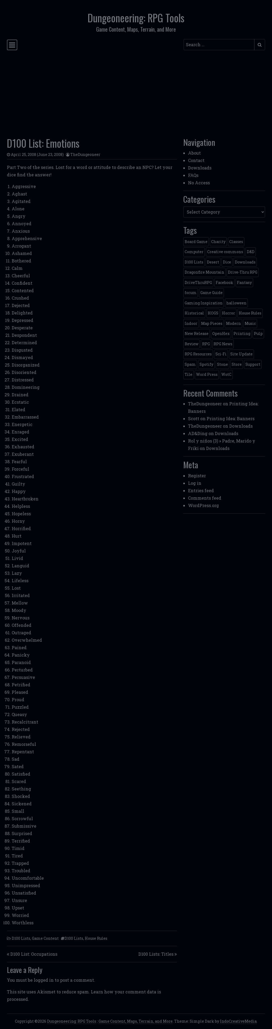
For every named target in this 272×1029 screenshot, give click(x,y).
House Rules (96, 938)
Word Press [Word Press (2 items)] (207, 374)
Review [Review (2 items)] (191, 343)
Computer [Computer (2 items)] (194, 251)
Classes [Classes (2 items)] (236, 241)
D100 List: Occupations (33, 954)
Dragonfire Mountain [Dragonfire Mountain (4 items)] (204, 272)
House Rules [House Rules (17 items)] (250, 313)
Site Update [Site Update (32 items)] (241, 353)
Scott (193, 418)
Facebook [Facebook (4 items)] (224, 282)
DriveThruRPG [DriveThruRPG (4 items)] (198, 282)
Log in (194, 483)
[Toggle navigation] (12, 45)
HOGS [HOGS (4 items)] (213, 313)
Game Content (45, 938)
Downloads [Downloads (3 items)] (245, 262)
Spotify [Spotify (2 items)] (206, 364)
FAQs (193, 175)
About (194, 153)
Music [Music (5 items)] (250, 323)
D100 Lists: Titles (155, 954)
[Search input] (219, 44)
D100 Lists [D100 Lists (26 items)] (194, 262)
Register (197, 475)
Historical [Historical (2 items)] (194, 313)
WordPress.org (203, 505)
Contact (196, 160)
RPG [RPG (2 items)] (206, 343)
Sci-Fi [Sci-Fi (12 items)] (221, 353)
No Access (199, 182)
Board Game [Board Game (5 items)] (196, 241)
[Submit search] (259, 44)
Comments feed (204, 498)
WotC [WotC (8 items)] (226, 374)
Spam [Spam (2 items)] (190, 364)
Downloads (199, 168)
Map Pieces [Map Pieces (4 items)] (211, 323)
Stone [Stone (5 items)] (222, 364)
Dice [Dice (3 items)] (227, 262)
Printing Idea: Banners (230, 418)
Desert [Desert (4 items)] (213, 262)
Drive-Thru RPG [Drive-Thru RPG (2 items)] (242, 272)
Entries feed (201, 490)
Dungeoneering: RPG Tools (136, 17)
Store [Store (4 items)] (237, 364)
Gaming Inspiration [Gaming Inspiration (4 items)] (204, 302)
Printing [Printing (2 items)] (241, 333)
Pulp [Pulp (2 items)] (258, 333)
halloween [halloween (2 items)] (236, 302)
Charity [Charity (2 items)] (218, 241)
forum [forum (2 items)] (191, 292)
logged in (44, 980)
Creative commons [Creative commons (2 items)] (225, 251)
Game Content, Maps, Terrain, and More (136, 1021)
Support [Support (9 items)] (252, 364)
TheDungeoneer (85, 154)
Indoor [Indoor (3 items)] (191, 323)
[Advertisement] (136, 92)
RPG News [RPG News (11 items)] (223, 343)
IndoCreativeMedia (238, 1021)
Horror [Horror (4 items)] (228, 313)
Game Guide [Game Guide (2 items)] (211, 292)
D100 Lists (21, 938)
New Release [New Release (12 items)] (197, 333)
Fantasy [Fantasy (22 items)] (244, 282)
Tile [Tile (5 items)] (188, 374)
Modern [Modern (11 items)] (233, 323)
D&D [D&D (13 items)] (250, 251)
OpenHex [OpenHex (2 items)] (221, 333)
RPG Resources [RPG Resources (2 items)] (198, 353)
